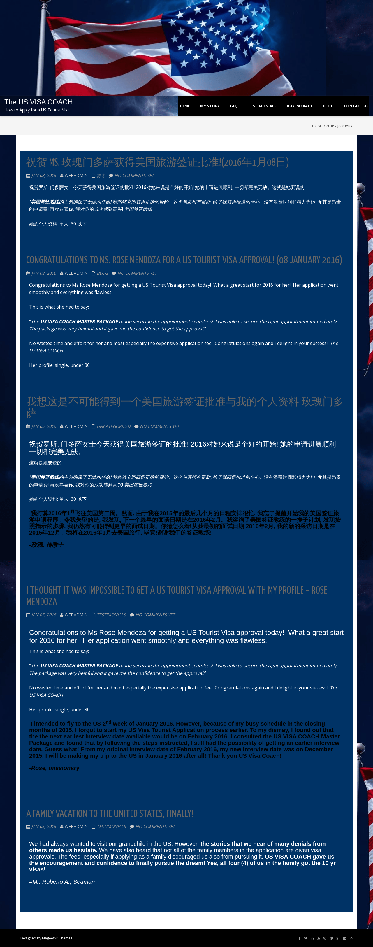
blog (102, 273)
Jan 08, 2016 (43, 175)
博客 (101, 175)
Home (317, 125)
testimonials (111, 614)
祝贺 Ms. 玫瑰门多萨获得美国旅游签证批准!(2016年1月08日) (157, 163)
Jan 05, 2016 (43, 426)
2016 (330, 125)
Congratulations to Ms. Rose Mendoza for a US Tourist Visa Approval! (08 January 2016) (184, 260)
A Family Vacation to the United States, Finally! (109, 814)
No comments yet (134, 175)
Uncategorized (113, 426)
